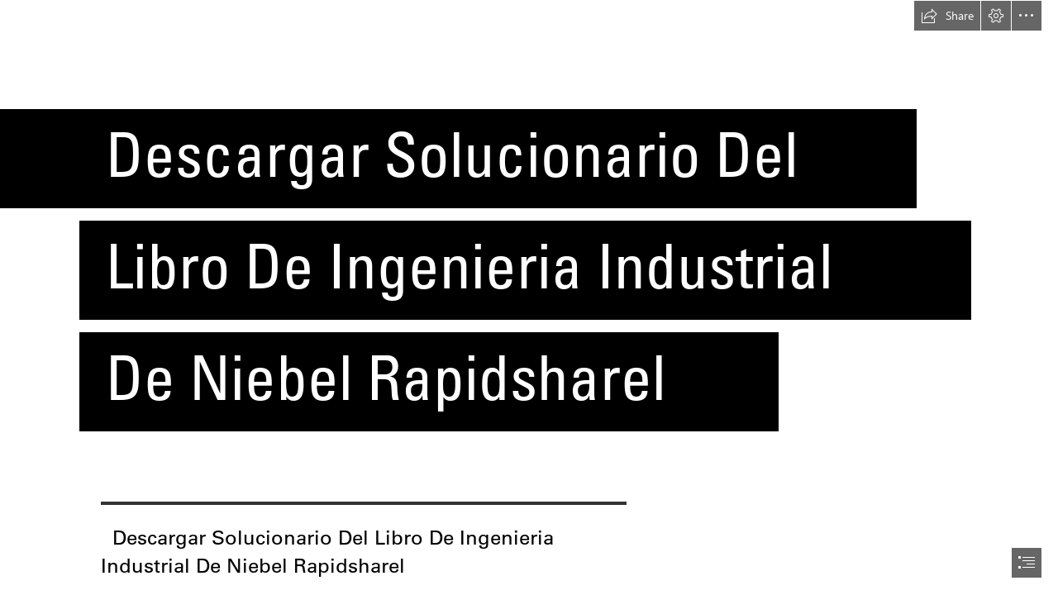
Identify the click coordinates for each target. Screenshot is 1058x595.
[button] (947, 16)
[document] (529, 297)
